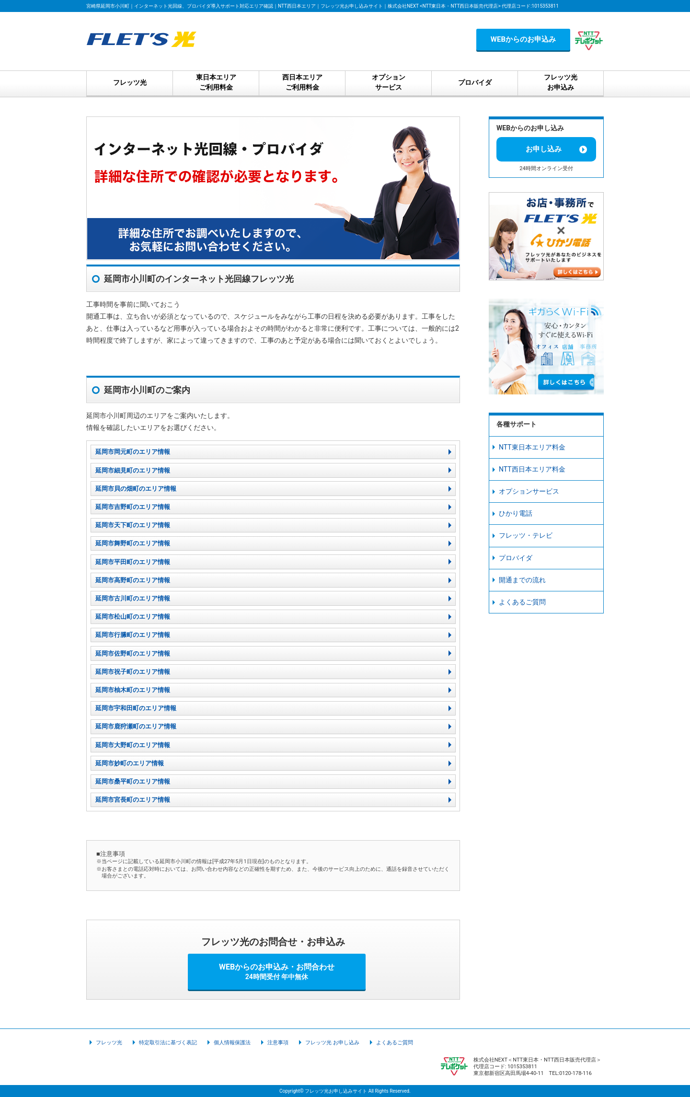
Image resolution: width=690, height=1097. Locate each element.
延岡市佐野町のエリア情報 (132, 653)
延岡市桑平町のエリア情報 (132, 781)
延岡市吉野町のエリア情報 (132, 506)
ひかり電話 (515, 513)
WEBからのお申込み (523, 39)
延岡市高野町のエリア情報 (132, 580)
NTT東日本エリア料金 (532, 447)
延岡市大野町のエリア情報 (132, 745)
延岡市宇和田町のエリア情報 (135, 708)
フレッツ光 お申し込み (332, 1042)
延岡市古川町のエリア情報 (132, 598)
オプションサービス (529, 491)
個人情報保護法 (232, 1042)
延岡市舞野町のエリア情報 (132, 543)
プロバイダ (515, 558)
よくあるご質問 (522, 602)
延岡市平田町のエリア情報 (132, 562)
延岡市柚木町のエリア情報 (132, 689)
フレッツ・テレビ (525, 535)
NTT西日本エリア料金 (532, 469)
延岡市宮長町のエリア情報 (132, 799)
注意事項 (277, 1042)
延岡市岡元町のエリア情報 (132, 451)
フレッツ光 (109, 1042)
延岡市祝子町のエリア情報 (132, 671)
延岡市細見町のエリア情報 (132, 470)
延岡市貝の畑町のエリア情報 (135, 488)
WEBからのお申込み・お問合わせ (277, 971)
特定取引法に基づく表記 (168, 1042)
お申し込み (544, 149)
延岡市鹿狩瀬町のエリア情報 (135, 726)
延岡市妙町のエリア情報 (129, 763)
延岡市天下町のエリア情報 (132, 525)
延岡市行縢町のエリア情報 (132, 634)
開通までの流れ (522, 580)
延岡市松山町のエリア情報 (132, 616)
